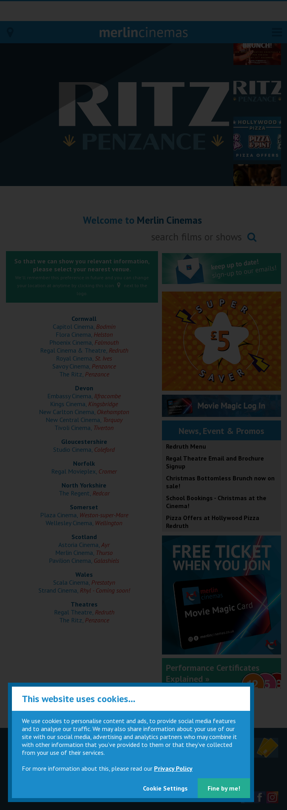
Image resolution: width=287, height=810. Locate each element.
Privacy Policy (173, 768)
